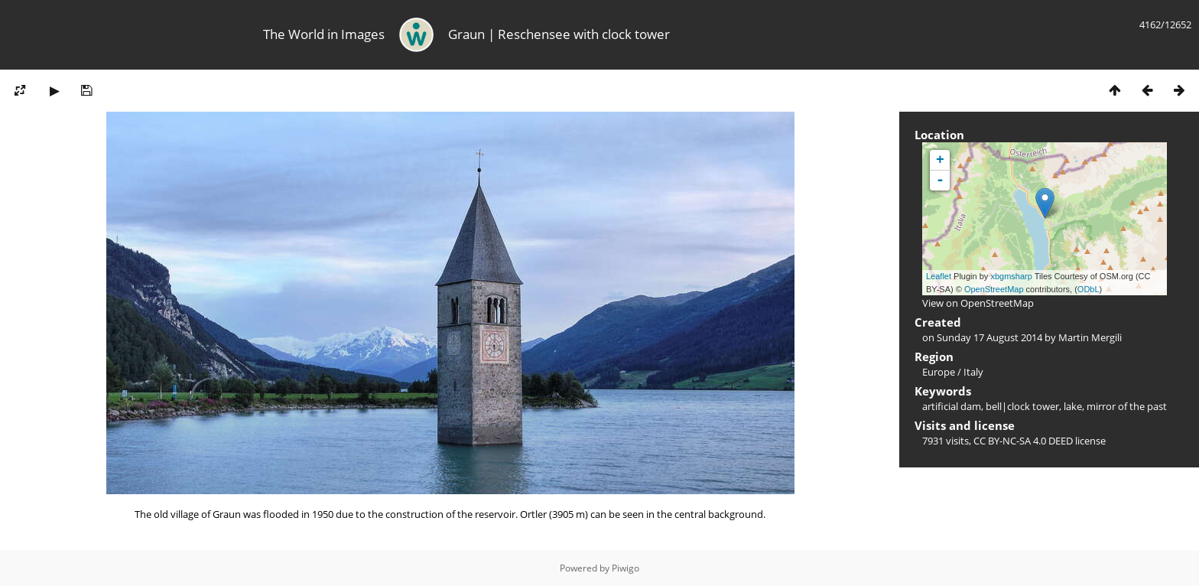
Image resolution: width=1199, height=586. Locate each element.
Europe (938, 372)
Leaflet (938, 276)
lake (1073, 406)
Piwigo (625, 568)
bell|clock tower (1022, 406)
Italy (973, 372)
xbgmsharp (1011, 276)
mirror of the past (1127, 406)
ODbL (1088, 289)
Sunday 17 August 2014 (989, 337)
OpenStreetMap (994, 289)
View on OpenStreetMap (978, 303)
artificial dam (951, 406)
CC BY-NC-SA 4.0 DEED (1023, 441)
